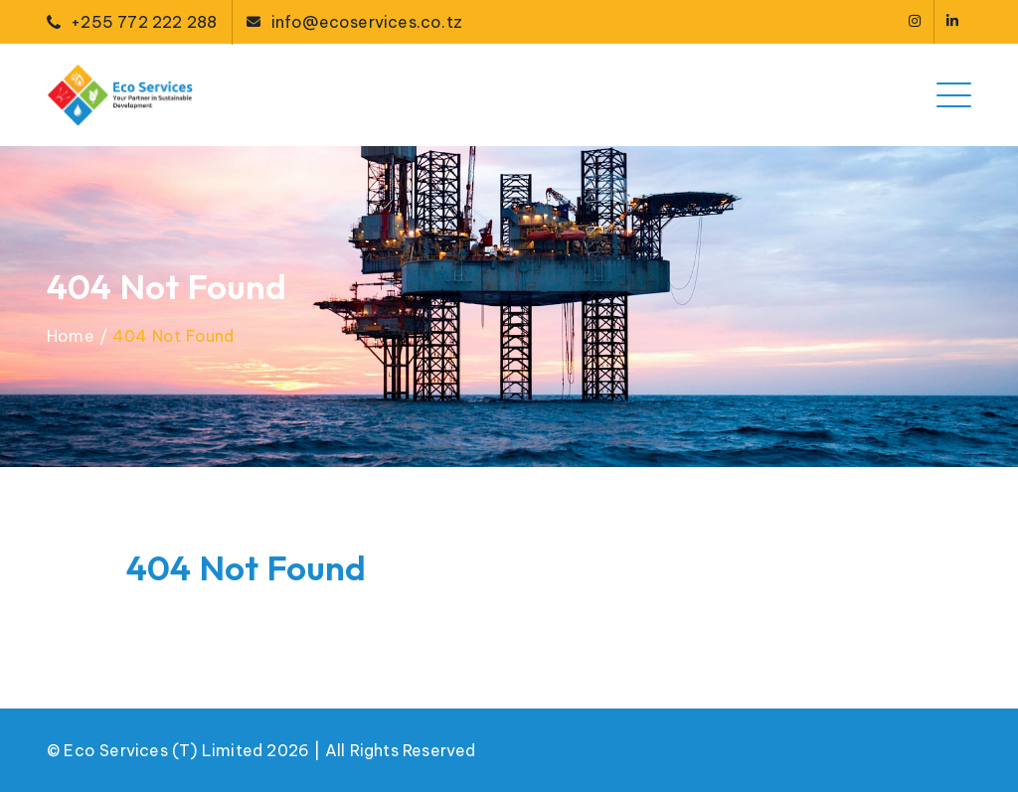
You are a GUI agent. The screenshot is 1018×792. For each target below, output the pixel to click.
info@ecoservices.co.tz (366, 22)
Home (70, 336)
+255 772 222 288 (144, 22)
